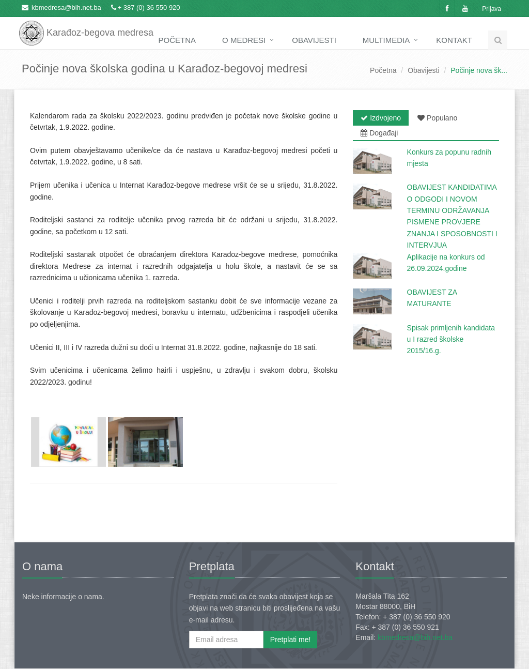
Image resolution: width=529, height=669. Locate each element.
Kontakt (454, 40)
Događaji (379, 133)
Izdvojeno (381, 118)
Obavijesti (314, 40)
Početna (177, 40)
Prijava (491, 8)
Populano (437, 118)
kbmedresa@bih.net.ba (66, 7)
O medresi (244, 40)
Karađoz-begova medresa (86, 26)
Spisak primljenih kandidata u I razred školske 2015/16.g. (451, 339)
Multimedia (386, 40)
